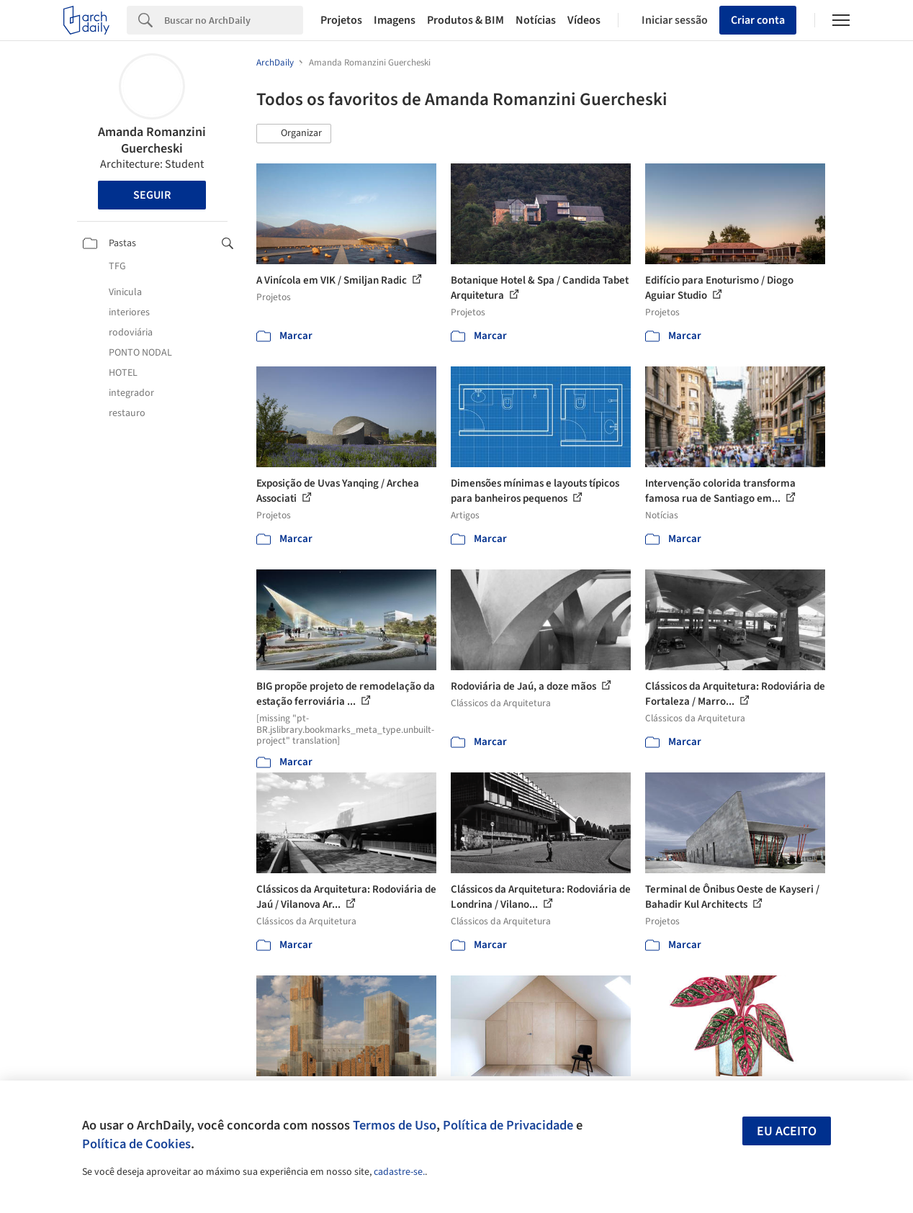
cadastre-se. (399, 1172)
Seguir (152, 195)
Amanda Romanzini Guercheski (152, 140)
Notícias (536, 20)
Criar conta (758, 20)
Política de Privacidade (508, 1125)
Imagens (394, 20)
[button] (293, 134)
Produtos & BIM (465, 20)
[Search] (233, 20)
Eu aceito (787, 1131)
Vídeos (584, 20)
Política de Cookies (136, 1144)
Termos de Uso (394, 1125)
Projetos (341, 20)
